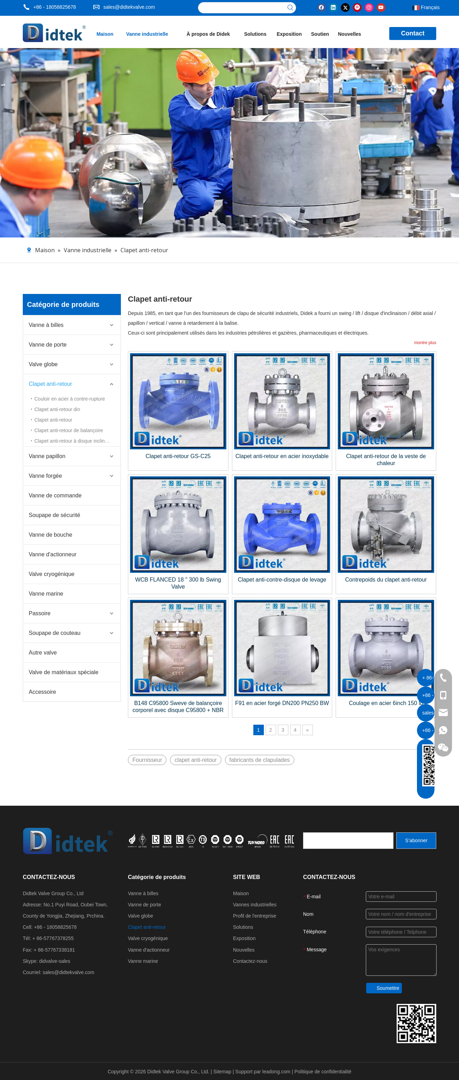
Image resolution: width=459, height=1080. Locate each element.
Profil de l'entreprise (254, 916)
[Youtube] (381, 7)
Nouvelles (243, 950)
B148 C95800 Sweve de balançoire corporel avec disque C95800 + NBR (178, 706)
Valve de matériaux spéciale (63, 672)
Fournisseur (147, 760)
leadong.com (277, 1071)
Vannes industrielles (254, 904)
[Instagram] (369, 7)
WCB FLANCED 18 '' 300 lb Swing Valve (178, 583)
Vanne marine (46, 594)
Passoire (39, 613)
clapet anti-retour (195, 760)
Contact (413, 33)
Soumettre (388, 988)
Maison (241, 893)
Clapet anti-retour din (57, 409)
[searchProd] (241, 7)
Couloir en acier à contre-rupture (69, 399)
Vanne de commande (55, 495)
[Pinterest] (357, 7)
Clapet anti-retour (50, 384)
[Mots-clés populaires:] (290, 7)
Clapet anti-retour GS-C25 (178, 456)
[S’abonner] (416, 840)
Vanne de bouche (50, 535)
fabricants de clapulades (260, 760)
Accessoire (42, 692)
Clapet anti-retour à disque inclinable (74, 441)
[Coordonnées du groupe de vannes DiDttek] (416, 1023)
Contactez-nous (250, 961)
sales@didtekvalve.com (129, 7)
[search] (348, 840)
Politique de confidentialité (322, 1071)
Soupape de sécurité (54, 515)
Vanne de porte (48, 345)
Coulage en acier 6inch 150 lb (386, 703)
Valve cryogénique (51, 574)
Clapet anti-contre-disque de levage (282, 580)
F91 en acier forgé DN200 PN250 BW (282, 703)
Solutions (243, 927)
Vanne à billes (46, 325)
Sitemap (223, 1071)
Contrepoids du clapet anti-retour (386, 580)
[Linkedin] (333, 7)
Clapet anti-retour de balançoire (68, 430)
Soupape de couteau (55, 633)
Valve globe (43, 364)
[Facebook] (321, 7)
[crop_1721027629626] (212, 840)
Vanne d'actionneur (52, 554)
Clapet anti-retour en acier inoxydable (282, 456)
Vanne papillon (47, 456)
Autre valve (43, 653)
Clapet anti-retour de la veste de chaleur (386, 459)
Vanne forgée (45, 476)
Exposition (244, 938)
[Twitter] (345, 7)
